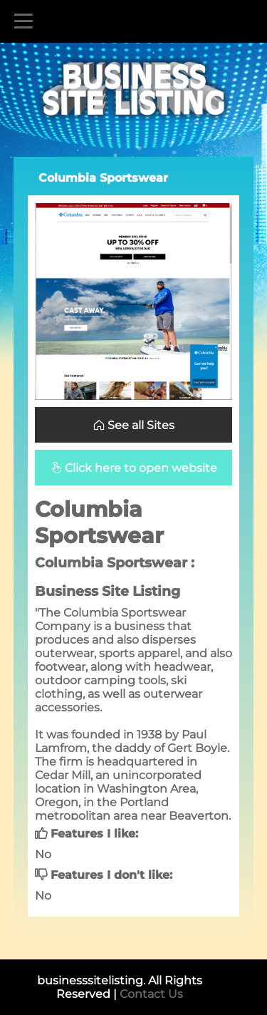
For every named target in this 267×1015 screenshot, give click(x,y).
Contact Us (151, 994)
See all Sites (133, 425)
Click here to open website (134, 468)
